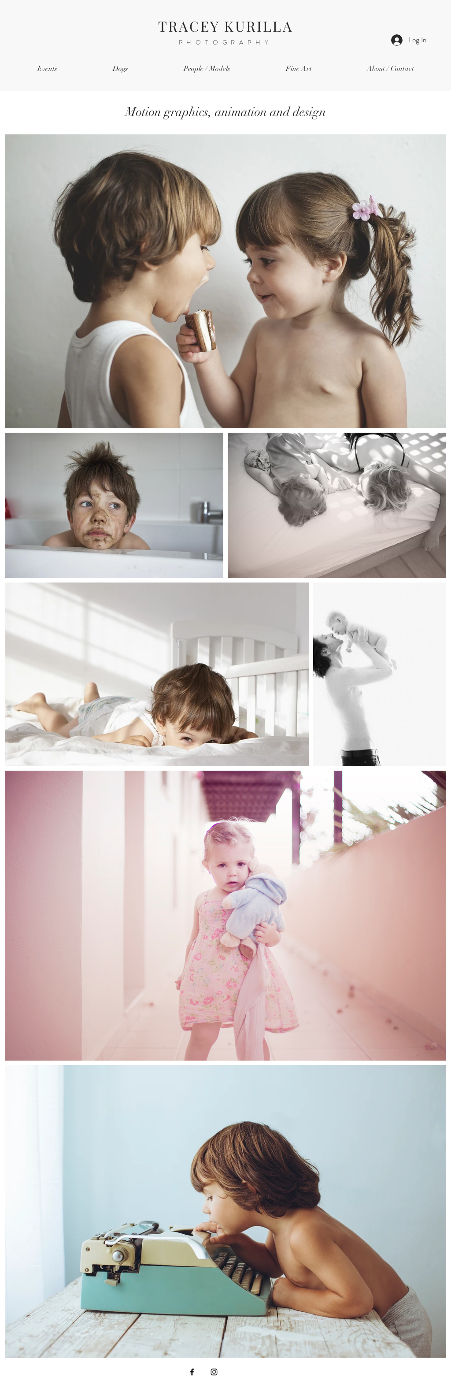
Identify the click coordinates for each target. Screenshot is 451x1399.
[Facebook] (192, 1372)
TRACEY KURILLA (225, 25)
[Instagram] (214, 1372)
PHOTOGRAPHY (226, 42)
